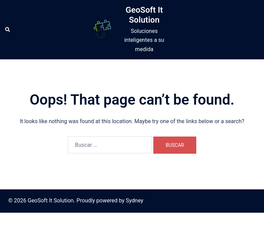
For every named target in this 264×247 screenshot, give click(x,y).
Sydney (134, 200)
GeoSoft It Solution (144, 15)
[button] (8, 29)
